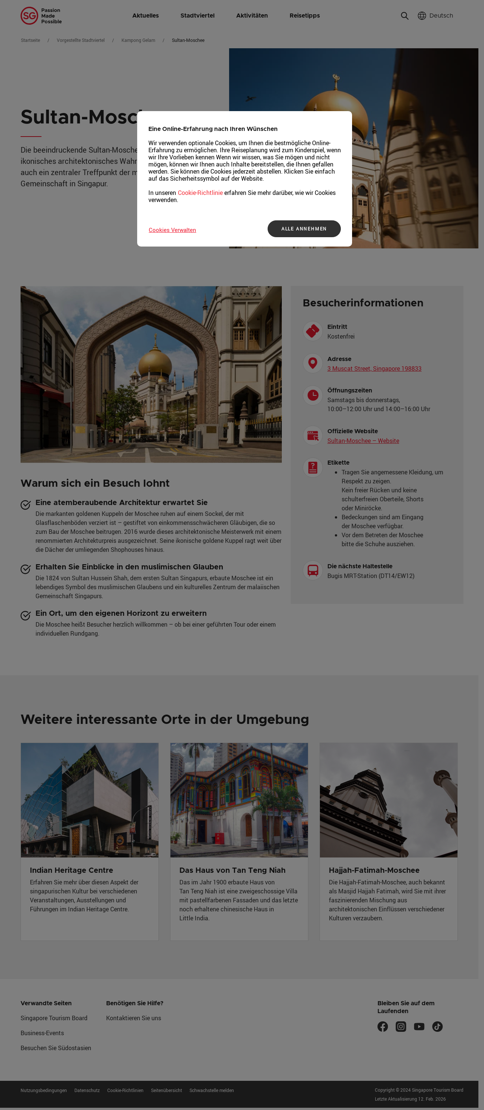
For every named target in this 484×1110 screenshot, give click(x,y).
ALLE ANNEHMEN (304, 229)
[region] (244, 179)
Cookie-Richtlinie (200, 193)
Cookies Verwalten (172, 229)
